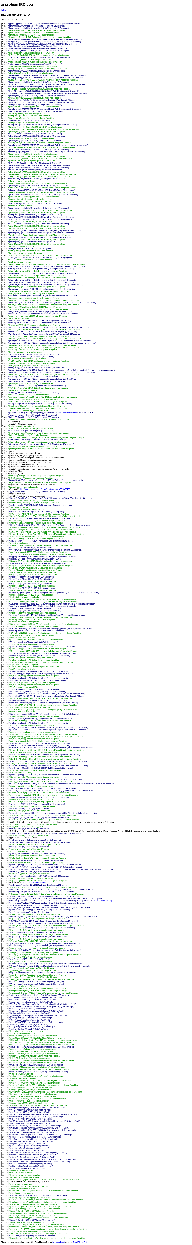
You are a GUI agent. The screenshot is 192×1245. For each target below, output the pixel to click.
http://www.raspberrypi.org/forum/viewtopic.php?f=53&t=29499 (45, 489)
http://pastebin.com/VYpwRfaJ (35, 883)
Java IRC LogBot (80, 1242)
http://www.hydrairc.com (67, 413)
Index (3, 10)
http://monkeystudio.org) (102, 901)
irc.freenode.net (58, 1242)
